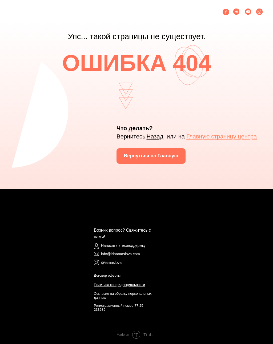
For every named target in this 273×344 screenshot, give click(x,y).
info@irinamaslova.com (120, 254)
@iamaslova (111, 262)
